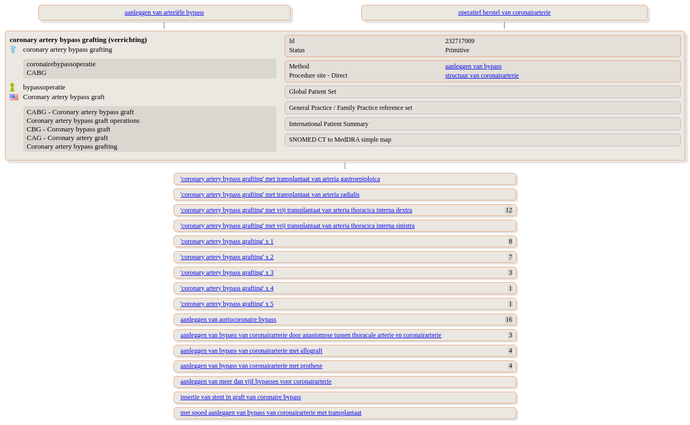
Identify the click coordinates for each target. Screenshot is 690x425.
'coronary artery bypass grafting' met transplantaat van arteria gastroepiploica (280, 179)
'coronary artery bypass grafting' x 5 (227, 304)
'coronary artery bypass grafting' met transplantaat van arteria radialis (270, 194)
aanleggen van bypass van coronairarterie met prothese (251, 366)
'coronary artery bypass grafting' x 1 (227, 241)
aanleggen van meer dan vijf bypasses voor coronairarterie (256, 381)
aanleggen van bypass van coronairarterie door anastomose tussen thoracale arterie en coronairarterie (311, 335)
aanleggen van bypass (473, 66)
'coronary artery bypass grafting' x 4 (227, 288)
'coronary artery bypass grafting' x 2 (227, 257)
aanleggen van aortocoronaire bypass (229, 319)
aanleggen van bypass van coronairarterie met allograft (251, 350)
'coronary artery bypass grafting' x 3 (227, 272)
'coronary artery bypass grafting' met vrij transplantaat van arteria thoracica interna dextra (296, 210)
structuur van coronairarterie (482, 75)
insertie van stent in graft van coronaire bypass (241, 397)
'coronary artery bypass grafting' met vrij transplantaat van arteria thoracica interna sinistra (298, 225)
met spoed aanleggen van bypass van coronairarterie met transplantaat (271, 412)
